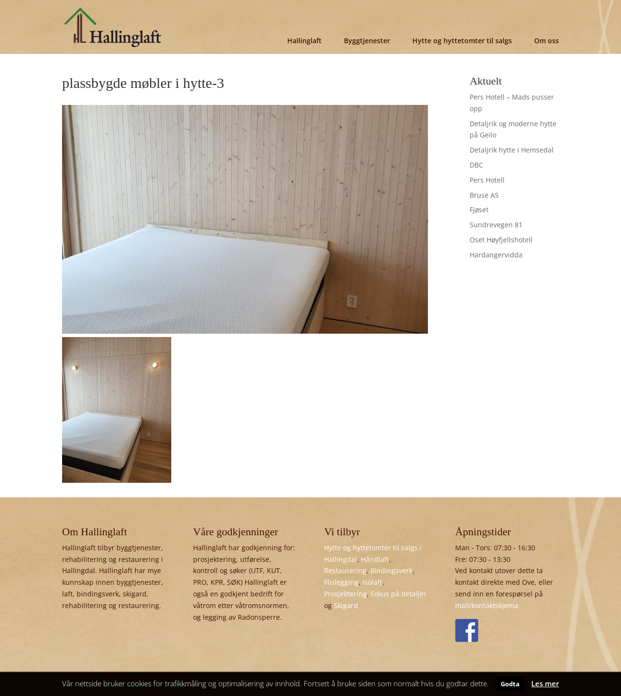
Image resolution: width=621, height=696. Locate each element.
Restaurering (345, 570)
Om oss (546, 40)
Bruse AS (484, 195)
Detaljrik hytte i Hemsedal (512, 149)
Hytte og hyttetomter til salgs (462, 40)
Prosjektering (345, 593)
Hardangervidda (496, 254)
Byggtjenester (367, 40)
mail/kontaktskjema (486, 605)
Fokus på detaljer (398, 593)
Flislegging (341, 582)
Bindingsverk (391, 570)
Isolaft (372, 582)
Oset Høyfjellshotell (501, 239)
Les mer (545, 683)
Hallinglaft (304, 40)
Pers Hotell (487, 180)
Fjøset (479, 209)
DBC (476, 165)
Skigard (346, 605)
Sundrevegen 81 (496, 224)
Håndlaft (375, 559)
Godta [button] (510, 683)
